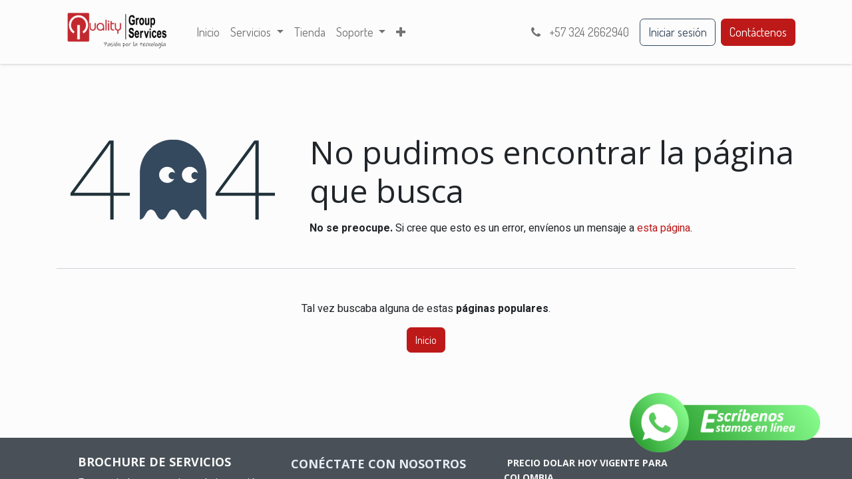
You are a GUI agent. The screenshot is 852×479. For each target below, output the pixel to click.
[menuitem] (208, 32)
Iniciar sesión (677, 32)
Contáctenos (758, 32)
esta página (663, 228)
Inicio (426, 340)
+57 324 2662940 (579, 32)
